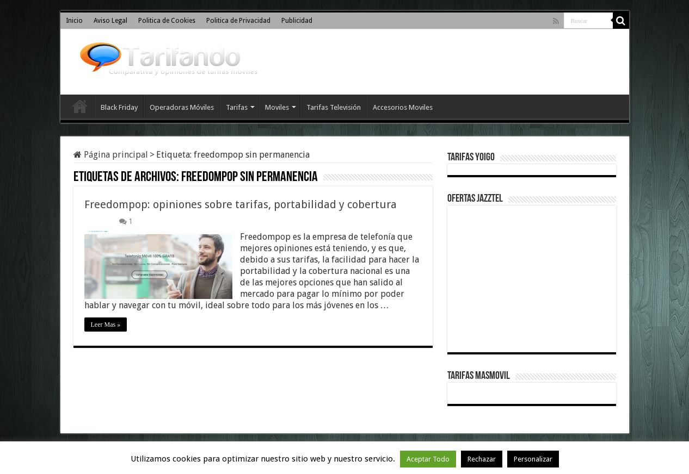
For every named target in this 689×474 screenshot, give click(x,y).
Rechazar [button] (481, 459)
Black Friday (119, 107)
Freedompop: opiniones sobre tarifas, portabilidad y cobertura (240, 204)
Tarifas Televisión (333, 107)
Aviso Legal (110, 20)
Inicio (74, 20)
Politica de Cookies (166, 20)
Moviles (277, 107)
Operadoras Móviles (182, 107)
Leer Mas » (106, 324)
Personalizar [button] (533, 459)
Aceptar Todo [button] (428, 459)
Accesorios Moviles (403, 107)
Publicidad (296, 20)
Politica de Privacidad (238, 20)
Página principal (110, 154)
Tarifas (237, 107)
